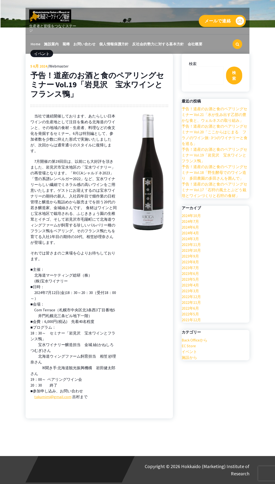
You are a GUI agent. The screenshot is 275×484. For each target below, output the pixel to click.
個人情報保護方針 (114, 44)
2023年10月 (191, 250)
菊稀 (66, 44)
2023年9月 (190, 256)
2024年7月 (190, 221)
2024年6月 (190, 227)
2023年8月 (190, 261)
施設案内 (51, 44)
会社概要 (195, 44)
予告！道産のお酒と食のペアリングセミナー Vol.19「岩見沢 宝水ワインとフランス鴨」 (214, 155)
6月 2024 (38, 66)
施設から (189, 357)
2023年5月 (190, 279)
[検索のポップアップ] (237, 44)
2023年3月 (190, 290)
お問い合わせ (84, 44)
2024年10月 (191, 215)
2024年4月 (190, 233)
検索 (193, 63)
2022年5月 (190, 314)
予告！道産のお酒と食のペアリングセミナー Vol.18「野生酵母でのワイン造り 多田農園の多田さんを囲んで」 (214, 172)
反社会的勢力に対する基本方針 (158, 44)
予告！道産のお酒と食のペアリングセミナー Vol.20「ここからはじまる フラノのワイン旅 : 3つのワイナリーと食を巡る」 (215, 135)
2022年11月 (191, 302)
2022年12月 (191, 296)
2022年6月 (190, 308)
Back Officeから (194, 340)
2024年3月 (190, 238)
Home (35, 44)
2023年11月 (191, 244)
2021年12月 (191, 319)
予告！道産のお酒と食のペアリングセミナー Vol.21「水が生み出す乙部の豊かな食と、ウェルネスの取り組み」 (214, 114)
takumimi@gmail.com (52, 396)
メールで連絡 (224, 21)
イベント (189, 351)
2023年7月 (190, 267)
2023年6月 (190, 273)
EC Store (189, 345)
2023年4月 (190, 285)
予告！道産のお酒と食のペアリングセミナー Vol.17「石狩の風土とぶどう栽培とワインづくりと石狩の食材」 (214, 190)
